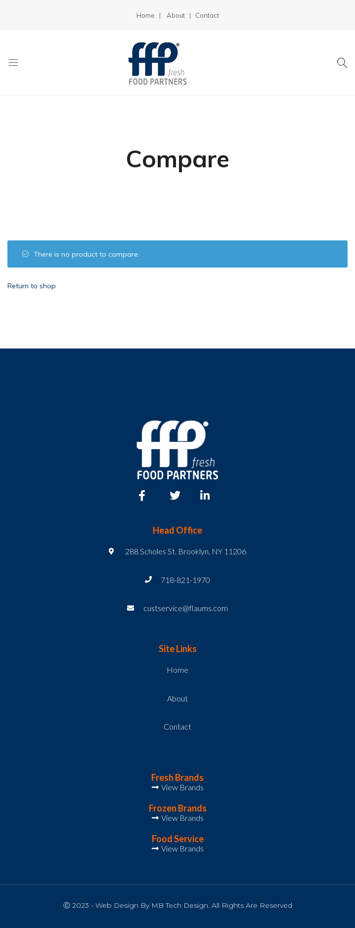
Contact (207, 15)
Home (145, 15)
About (176, 15)
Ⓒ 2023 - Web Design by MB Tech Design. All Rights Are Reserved (177, 905)
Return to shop (31, 285)
